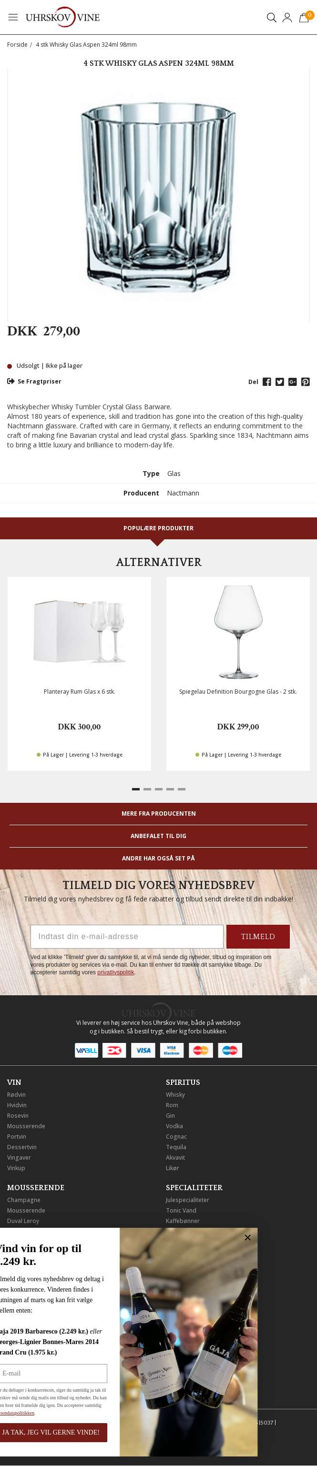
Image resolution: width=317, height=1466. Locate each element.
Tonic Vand (181, 1210)
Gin (170, 1116)
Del (253, 382)
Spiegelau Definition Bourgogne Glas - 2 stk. (238, 692)
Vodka (174, 1126)
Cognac (176, 1136)
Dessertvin (22, 1147)
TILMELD (258, 936)
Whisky (175, 1095)
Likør (172, 1168)
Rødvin (16, 1095)
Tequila (176, 1147)
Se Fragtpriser (34, 381)
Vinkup (16, 1168)
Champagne (24, 1200)
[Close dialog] (101, 1238)
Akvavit (175, 1157)
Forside (17, 44)
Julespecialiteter (187, 1200)
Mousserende (26, 1126)
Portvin (16, 1136)
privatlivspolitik (115, 972)
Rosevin (18, 1116)
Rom (172, 1105)
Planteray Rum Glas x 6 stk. (79, 692)
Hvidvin (17, 1105)
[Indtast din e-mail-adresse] (127, 937)
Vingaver (19, 1157)
